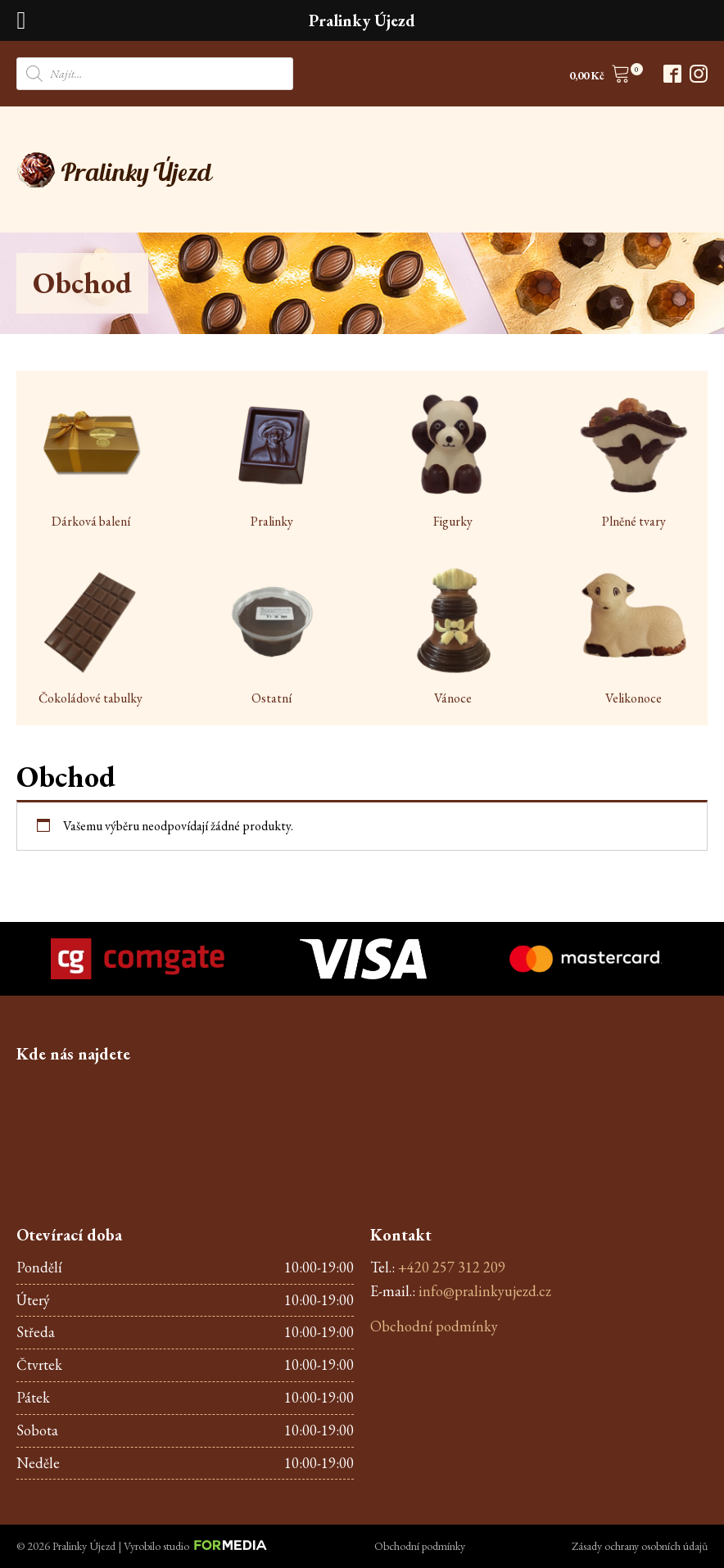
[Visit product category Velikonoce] (633, 636)
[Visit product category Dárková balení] (90, 459)
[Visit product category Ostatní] (271, 636)
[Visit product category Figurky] (452, 459)
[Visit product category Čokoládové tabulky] (90, 636)
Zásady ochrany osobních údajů (640, 1546)
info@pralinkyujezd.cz (485, 1290)
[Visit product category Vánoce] (452, 636)
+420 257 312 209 (451, 1267)
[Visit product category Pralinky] (271, 459)
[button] (600, 76)
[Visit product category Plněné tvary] (633, 459)
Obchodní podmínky (434, 1326)
